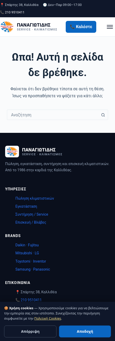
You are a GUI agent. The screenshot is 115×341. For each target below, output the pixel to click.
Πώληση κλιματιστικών (34, 198)
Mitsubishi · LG (27, 253)
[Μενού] (110, 27)
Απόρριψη (30, 331)
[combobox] (52, 115)
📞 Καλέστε (81, 26)
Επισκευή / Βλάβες (30, 222)
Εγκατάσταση (26, 206)
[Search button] (103, 115)
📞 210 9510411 (12, 12)
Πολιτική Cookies (47, 318)
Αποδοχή (85, 331)
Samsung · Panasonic (32, 269)
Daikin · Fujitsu (27, 245)
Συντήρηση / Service (31, 214)
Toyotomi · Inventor (30, 261)
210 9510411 (31, 300)
